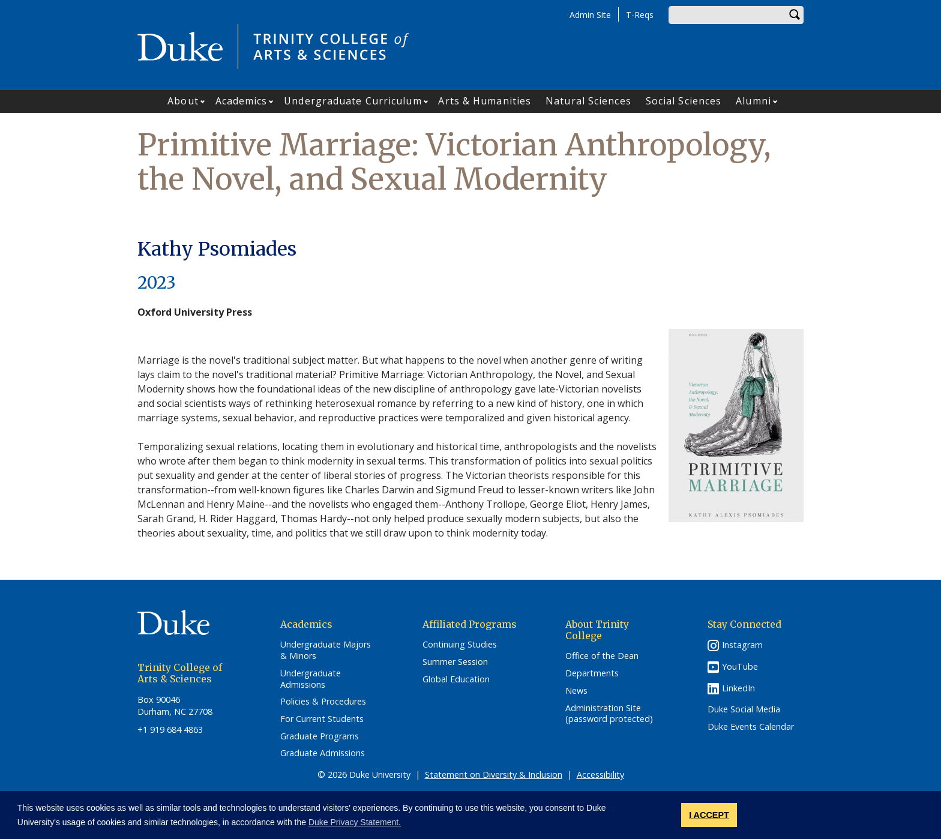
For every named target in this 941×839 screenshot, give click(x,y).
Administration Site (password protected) (609, 714)
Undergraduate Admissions (310, 679)
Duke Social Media (744, 709)
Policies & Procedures (323, 701)
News (576, 690)
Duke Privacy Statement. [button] (354, 822)
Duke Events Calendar (751, 726)
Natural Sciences (588, 100)
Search (795, 15)
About (183, 100)
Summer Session (455, 662)
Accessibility (600, 774)
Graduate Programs (319, 736)
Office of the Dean (602, 656)
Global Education (456, 679)
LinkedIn (738, 688)
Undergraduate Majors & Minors (325, 650)
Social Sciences (684, 100)
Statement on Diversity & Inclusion (493, 774)
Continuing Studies (459, 644)
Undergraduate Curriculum (352, 100)
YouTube (740, 666)
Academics (241, 100)
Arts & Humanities (484, 100)
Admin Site (590, 14)
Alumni (753, 100)
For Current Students (322, 719)
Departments (592, 673)
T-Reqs (640, 14)
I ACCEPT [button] (709, 815)
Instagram (742, 645)
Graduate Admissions (322, 753)
